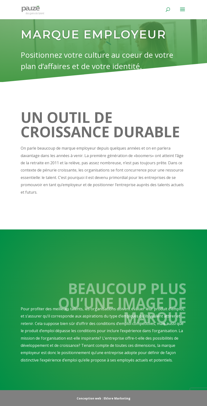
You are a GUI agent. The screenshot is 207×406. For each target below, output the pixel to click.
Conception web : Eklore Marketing (103, 398)
